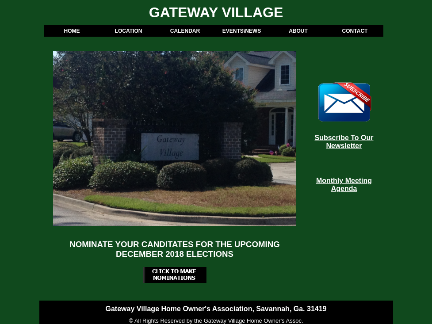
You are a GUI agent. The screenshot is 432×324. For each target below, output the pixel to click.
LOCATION (128, 31)
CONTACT (355, 31)
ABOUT (298, 31)
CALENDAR (185, 31)
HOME (72, 31)
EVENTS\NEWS (241, 31)
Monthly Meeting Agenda (344, 184)
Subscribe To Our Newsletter (343, 141)
